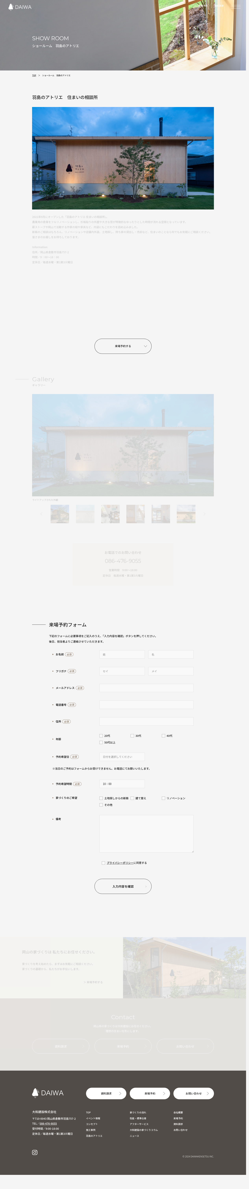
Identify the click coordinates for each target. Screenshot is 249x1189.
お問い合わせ (194, 1093)
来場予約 (203, 5)
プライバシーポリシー (120, 863)
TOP (34, 75)
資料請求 (219, 5)
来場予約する (123, 346)
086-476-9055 (48, 1123)
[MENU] (235, 6)
